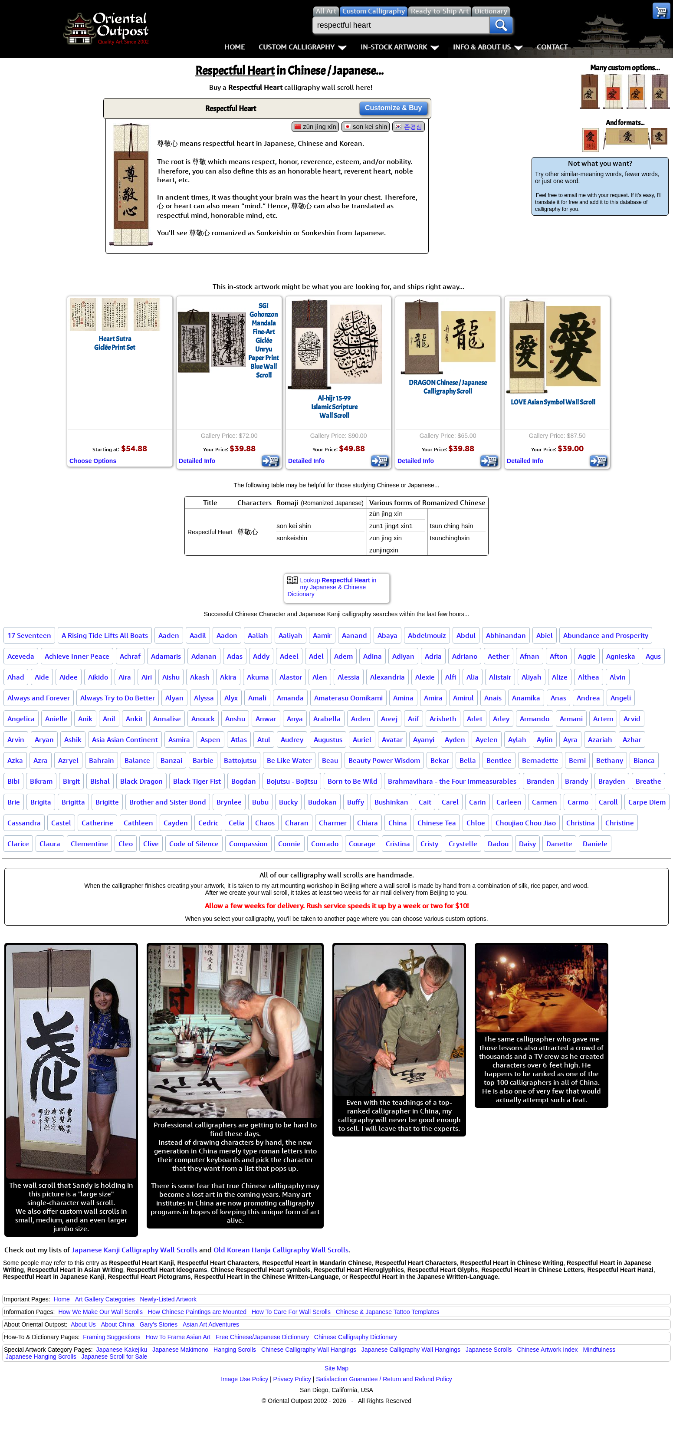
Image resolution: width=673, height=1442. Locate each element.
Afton (559, 656)
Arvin (15, 739)
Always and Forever (38, 697)
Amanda (290, 697)
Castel (61, 822)
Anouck (203, 718)
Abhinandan (506, 635)
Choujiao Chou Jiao (526, 822)
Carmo (578, 802)
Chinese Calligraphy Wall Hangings (308, 1349)
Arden (361, 718)
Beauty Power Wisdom (384, 760)
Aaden (168, 635)
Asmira (179, 739)
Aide (42, 677)
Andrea (588, 697)
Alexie (425, 677)
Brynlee (229, 802)
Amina (403, 697)
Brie (13, 802)
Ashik (73, 739)
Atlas (239, 739)
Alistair (500, 677)
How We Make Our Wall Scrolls (100, 1311)
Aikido (98, 677)
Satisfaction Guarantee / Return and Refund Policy (384, 1379)
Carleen (509, 802)
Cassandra (24, 822)
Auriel (362, 739)
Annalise (167, 718)
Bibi (13, 781)
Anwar (266, 718)
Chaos (265, 822)
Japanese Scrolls (489, 1349)
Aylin (545, 739)
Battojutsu (240, 760)
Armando (534, 718)
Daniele (595, 843)
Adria (433, 656)
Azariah (600, 739)
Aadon (227, 635)
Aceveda (20, 656)
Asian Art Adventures (211, 1324)
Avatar (392, 739)
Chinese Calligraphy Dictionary (355, 1337)
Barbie (203, 760)
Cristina (398, 843)
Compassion (248, 843)
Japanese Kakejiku (122, 1349)
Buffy (355, 802)
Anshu (235, 718)
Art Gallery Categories (105, 1299)
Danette (559, 843)
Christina (580, 822)
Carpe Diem (647, 802)
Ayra (570, 739)
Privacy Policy (292, 1379)
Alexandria (387, 677)
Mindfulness (599, 1349)
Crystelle (463, 843)
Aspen (210, 739)
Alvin (618, 677)
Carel (450, 802)
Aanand (354, 635)
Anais (493, 697)
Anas (558, 697)
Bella (468, 760)
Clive (151, 843)
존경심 (413, 126)
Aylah (517, 739)
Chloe (475, 822)
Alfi (450, 677)
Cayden (176, 822)
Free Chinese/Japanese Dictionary (262, 1337)
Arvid (632, 718)
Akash (200, 677)
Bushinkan (391, 802)
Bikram (41, 781)
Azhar (632, 739)
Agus (653, 656)
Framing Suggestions (111, 1337)
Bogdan (243, 781)
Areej (389, 718)
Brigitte (107, 802)
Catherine (97, 822)
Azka (15, 760)
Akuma (258, 677)
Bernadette (540, 760)
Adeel (289, 656)
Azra (40, 760)
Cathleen (138, 822)
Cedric (208, 822)
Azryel (68, 760)
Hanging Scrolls (234, 1349)
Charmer (333, 822)
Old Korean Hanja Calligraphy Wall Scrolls (280, 1249)
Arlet (475, 718)
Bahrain (101, 760)
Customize (393, 108)
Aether (498, 656)
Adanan (204, 656)
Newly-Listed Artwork (168, 1299)
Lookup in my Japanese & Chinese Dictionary (332, 587)
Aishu (171, 677)
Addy (261, 656)
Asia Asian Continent (125, 739)
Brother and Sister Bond (167, 802)
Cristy (429, 843)
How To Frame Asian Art (177, 1337)
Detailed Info (197, 460)
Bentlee (499, 760)
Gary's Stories (158, 1324)
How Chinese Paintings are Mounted (197, 1311)
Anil (109, 718)
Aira (124, 677)
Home (234, 47)
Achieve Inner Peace (77, 656)
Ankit (134, 718)
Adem (343, 656)
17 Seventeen (29, 635)
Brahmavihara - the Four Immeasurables (452, 781)
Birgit (71, 781)
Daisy (527, 843)
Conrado (324, 843)
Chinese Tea (436, 822)
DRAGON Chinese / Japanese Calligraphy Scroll (448, 387)
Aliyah (532, 677)
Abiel (544, 635)
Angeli (621, 697)
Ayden (455, 739)
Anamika (526, 697)
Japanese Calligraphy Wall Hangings (410, 1349)
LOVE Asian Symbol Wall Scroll (553, 402)
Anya (295, 718)
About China (118, 1324)
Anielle (56, 718)
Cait (425, 802)
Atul (263, 739)
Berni (577, 760)
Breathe (648, 781)
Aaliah (258, 635)
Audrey (292, 739)
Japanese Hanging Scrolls (41, 1356)
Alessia (349, 677)
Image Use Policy (244, 1379)
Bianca (644, 760)
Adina (372, 656)
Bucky (288, 802)
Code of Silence (194, 843)
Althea (588, 677)
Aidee (68, 677)
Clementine (89, 843)
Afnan (529, 656)
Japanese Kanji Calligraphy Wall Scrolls (134, 1249)
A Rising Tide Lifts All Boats (105, 635)
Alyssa (204, 697)
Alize (560, 677)
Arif (413, 718)
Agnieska (620, 656)
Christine (619, 822)
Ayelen (487, 739)
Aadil (198, 635)
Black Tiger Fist (197, 781)
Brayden (611, 781)
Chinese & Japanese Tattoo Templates (387, 1311)
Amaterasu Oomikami (348, 697)
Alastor (290, 677)
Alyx (231, 697)
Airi (146, 677)
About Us (83, 1324)
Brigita (40, 802)
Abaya (387, 635)
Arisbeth (443, 718)
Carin (477, 802)
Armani (571, 718)
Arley (501, 718)
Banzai (171, 760)
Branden (541, 781)
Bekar (439, 760)
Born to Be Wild (353, 781)
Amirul (463, 697)
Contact (552, 47)
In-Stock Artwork (400, 47)
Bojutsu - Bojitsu (291, 781)
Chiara (367, 822)
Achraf (130, 656)
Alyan (174, 697)
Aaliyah (290, 635)
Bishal (100, 781)
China (397, 822)
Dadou (498, 843)
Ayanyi (423, 739)
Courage (362, 843)
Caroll (608, 802)
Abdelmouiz (427, 635)
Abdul (466, 635)
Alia (472, 677)
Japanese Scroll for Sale (115, 1356)
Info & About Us (488, 47)
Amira (433, 697)
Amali (257, 697)
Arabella (327, 718)
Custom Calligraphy (303, 47)
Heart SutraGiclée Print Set (114, 343)
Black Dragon (141, 781)
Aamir (322, 635)
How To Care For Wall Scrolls (291, 1311)
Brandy (576, 781)
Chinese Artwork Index (547, 1349)
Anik (85, 718)
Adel (316, 656)
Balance (137, 760)
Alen (319, 677)
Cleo (125, 843)
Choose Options (92, 460)
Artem (603, 718)
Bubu (260, 802)
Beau (330, 760)
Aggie (587, 656)
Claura (49, 843)
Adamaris (166, 656)
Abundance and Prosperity (605, 635)
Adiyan (403, 656)
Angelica (21, 718)
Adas (235, 656)
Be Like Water (289, 760)
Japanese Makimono (180, 1349)
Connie (289, 843)
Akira (228, 677)
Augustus (328, 739)
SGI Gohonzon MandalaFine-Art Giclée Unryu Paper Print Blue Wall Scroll (263, 341)
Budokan (322, 802)
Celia (237, 822)
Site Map (336, 1368)
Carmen (544, 802)
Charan (297, 822)
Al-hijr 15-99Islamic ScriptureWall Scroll (334, 407)
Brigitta (73, 802)
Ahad (15, 677)
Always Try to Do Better (117, 697)
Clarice (18, 843)
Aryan (44, 739)
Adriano (464, 656)
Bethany (609, 760)
